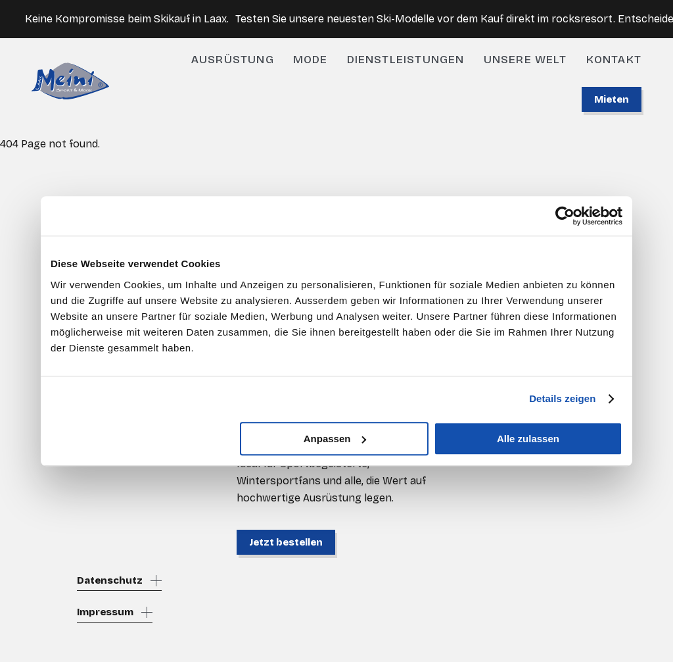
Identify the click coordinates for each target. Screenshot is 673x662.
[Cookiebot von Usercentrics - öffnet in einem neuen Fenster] (564, 216)
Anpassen (335, 438)
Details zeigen (562, 398)
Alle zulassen (528, 438)
